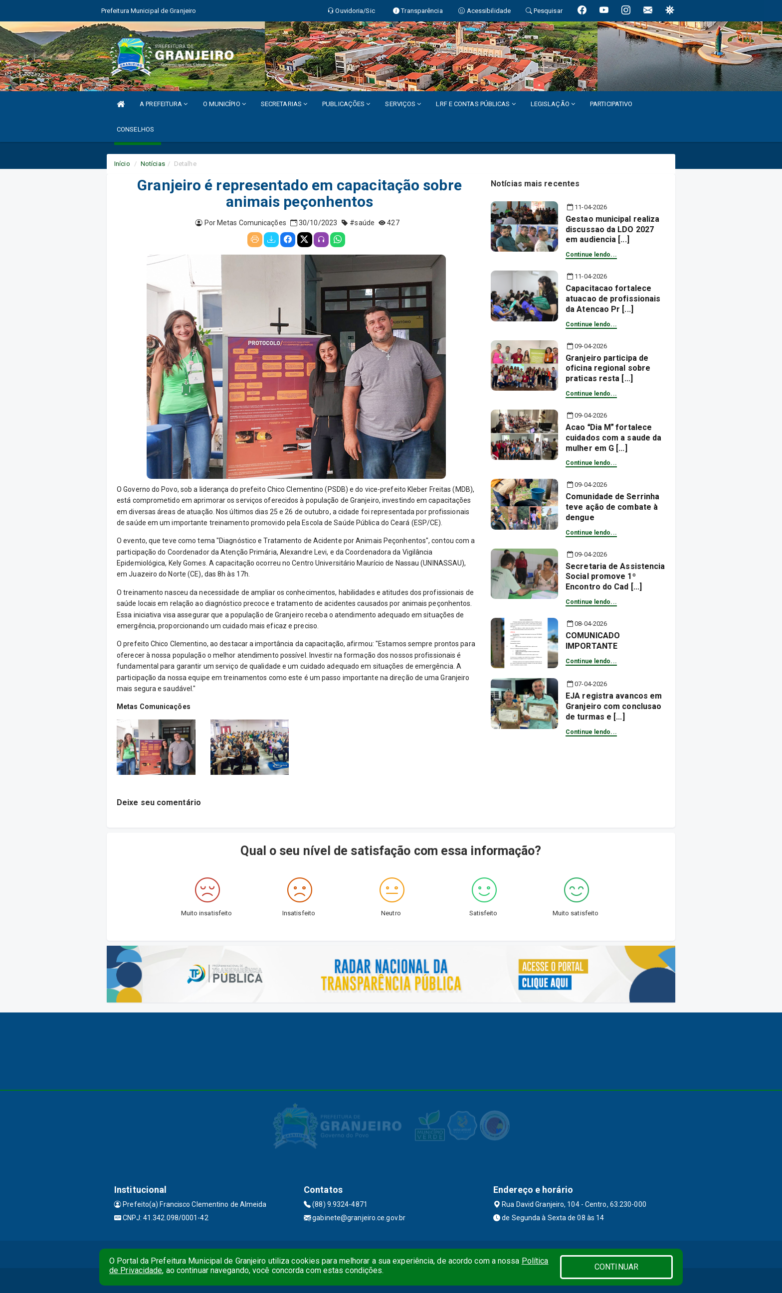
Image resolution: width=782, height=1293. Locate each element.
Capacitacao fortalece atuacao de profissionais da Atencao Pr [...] (613, 299)
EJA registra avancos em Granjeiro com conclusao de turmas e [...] (614, 706)
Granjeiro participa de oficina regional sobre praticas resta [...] (608, 368)
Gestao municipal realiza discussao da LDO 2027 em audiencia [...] (612, 229)
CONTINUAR (616, 1267)
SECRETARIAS (284, 104)
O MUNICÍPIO (224, 104)
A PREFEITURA (164, 104)
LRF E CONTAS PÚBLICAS (475, 104)
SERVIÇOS (403, 104)
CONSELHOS (135, 129)
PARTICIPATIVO (611, 104)
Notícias (153, 163)
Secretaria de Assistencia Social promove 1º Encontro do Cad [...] (615, 577)
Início (122, 163)
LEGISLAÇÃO (553, 104)
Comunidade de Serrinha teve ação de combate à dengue (612, 507)
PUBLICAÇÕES (346, 104)
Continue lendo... (591, 254)
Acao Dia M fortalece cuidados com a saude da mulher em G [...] (613, 438)
